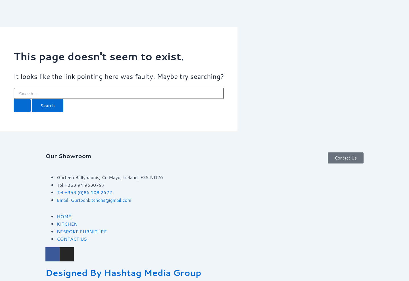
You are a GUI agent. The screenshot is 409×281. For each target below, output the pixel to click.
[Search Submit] (22, 105)
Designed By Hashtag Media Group (123, 273)
